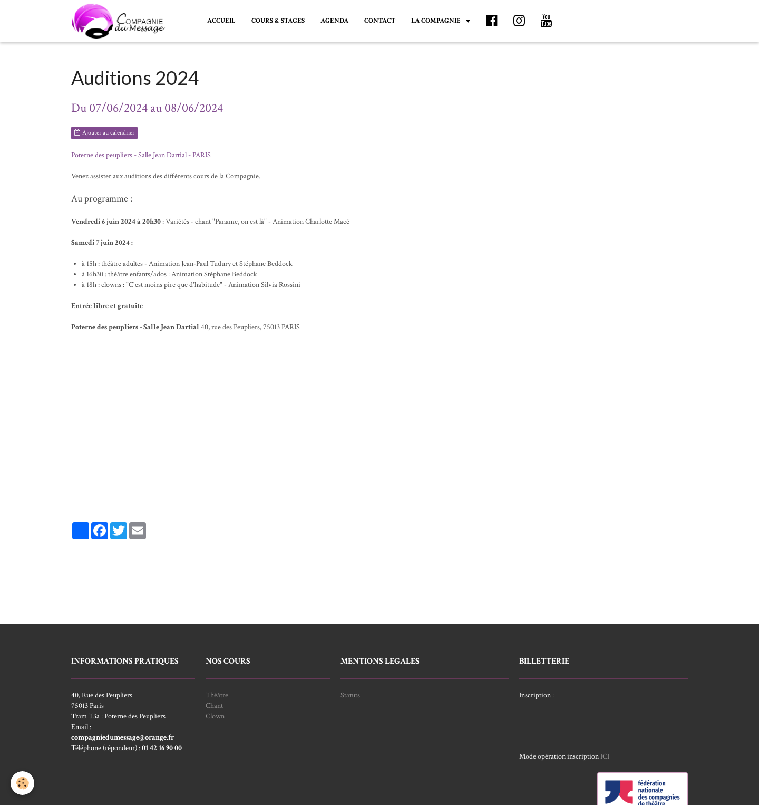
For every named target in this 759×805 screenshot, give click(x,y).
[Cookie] (22, 783)
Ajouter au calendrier (104, 133)
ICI (604, 756)
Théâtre (217, 695)
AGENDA (334, 20)
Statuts (350, 695)
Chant (214, 706)
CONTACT (379, 20)
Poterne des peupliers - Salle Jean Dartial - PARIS (141, 155)
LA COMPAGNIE (436, 20)
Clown (215, 716)
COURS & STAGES (278, 20)
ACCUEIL (221, 20)
